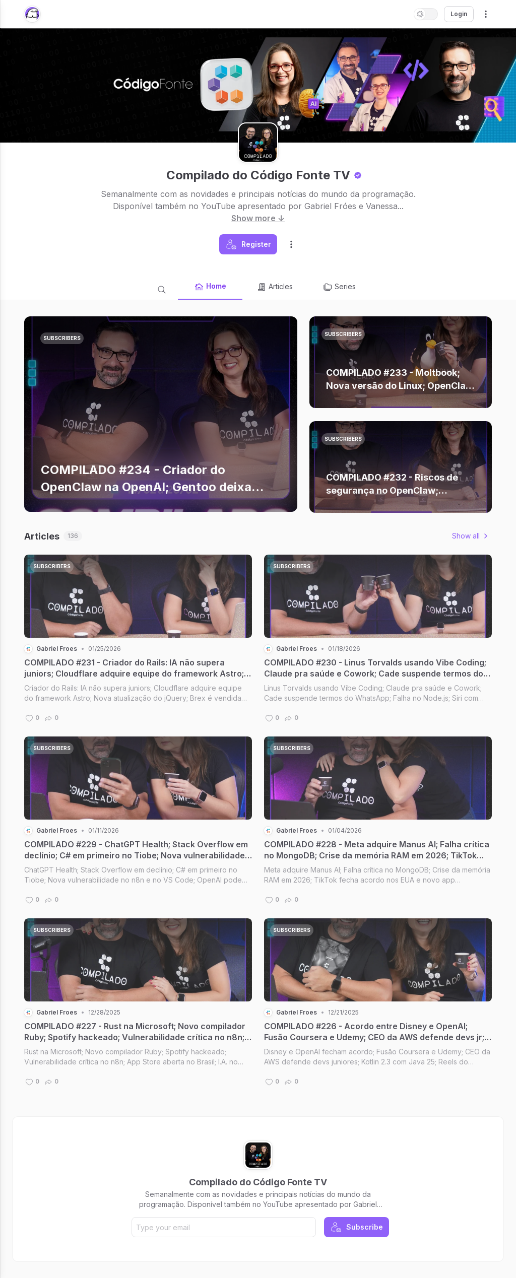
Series (339, 287)
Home (210, 287)
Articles (274, 287)
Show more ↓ (258, 218)
